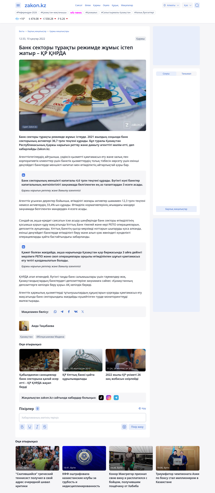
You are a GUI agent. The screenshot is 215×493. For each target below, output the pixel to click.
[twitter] (83, 312)
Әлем (88, 5)
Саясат (78, 5)
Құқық (115, 5)
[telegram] (62, 312)
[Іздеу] (197, 5)
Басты (22, 31)
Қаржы (97, 5)
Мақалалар (127, 5)
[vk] (76, 312)
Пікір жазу (137, 427)
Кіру (144, 408)
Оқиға (106, 5)
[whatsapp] (55, 312)
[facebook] (69, 312)
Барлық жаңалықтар (37, 31)
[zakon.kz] (35, 5)
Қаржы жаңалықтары (59, 31)
